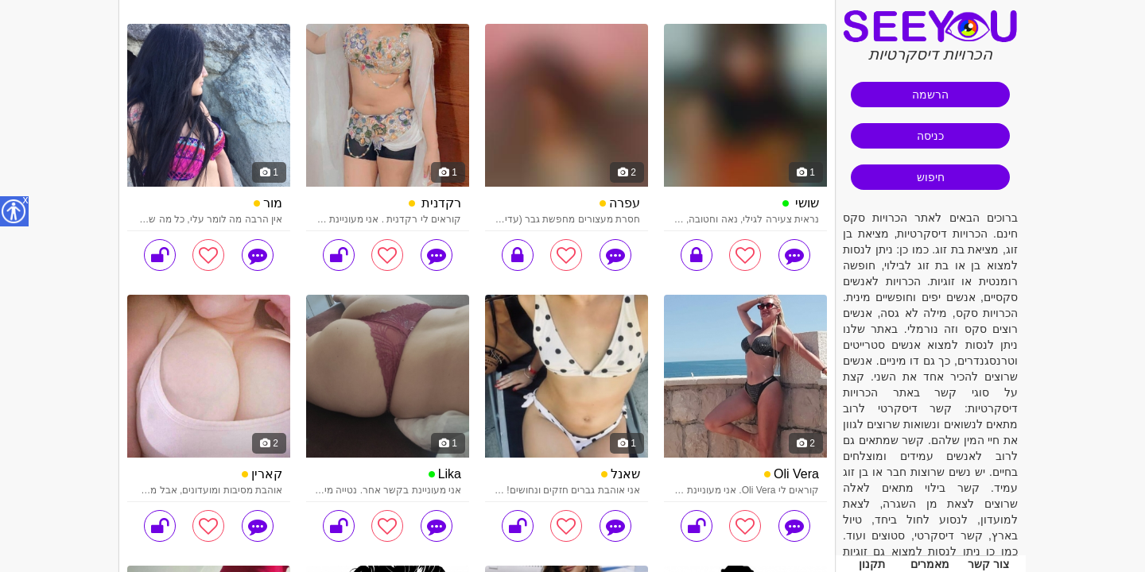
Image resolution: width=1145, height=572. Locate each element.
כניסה (930, 135)
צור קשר (988, 564)
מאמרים (929, 564)
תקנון (872, 564)
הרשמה (930, 94)
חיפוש (931, 177)
